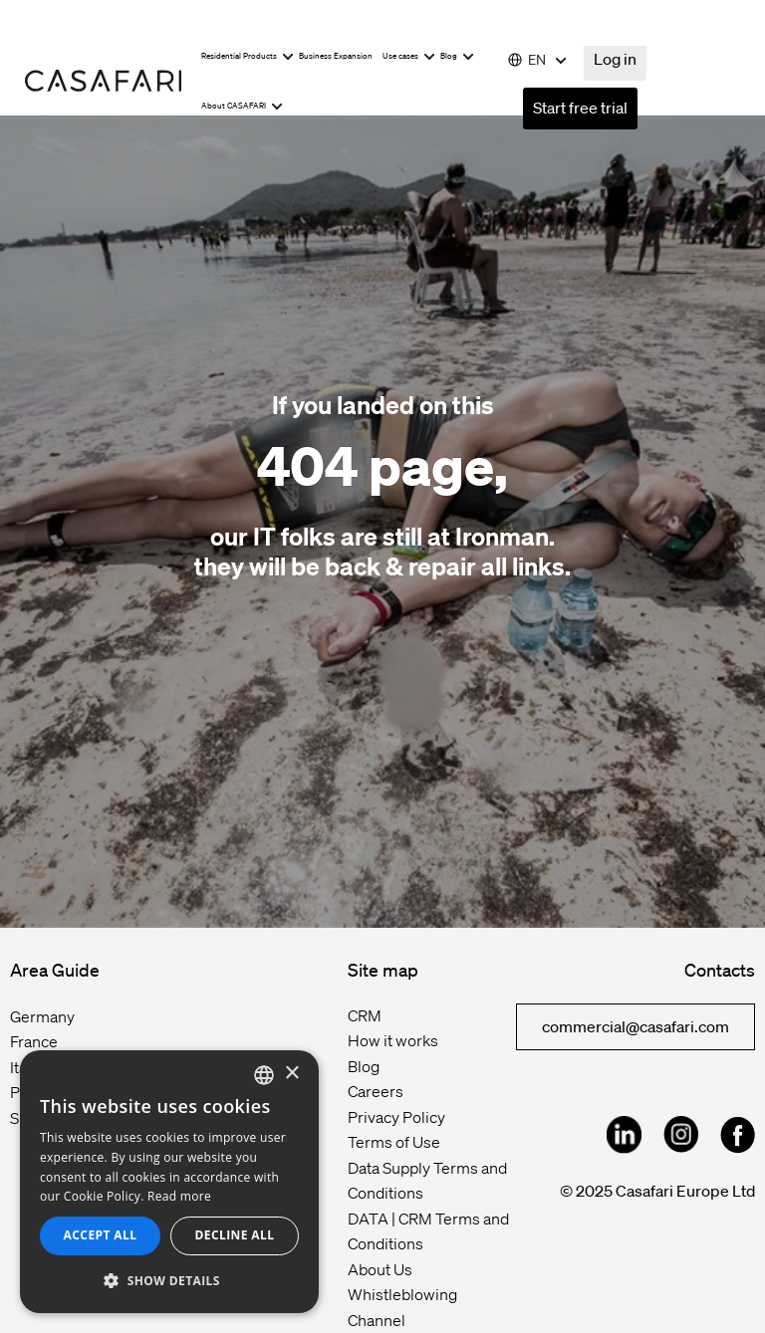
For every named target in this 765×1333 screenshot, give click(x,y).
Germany (42, 1016)
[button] (169, 1281)
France (34, 1041)
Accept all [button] (100, 1234)
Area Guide (55, 970)
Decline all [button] (235, 1234)
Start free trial (580, 107)
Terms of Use (394, 1142)
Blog (457, 56)
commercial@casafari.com (635, 1026)
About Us (380, 1269)
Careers (375, 1091)
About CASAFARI (242, 106)
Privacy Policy (396, 1117)
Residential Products (247, 56)
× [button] (291, 1073)
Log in (615, 59)
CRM (365, 1015)
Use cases (408, 56)
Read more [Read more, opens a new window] (179, 1196)
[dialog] (169, 1181)
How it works (393, 1040)
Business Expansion (336, 56)
